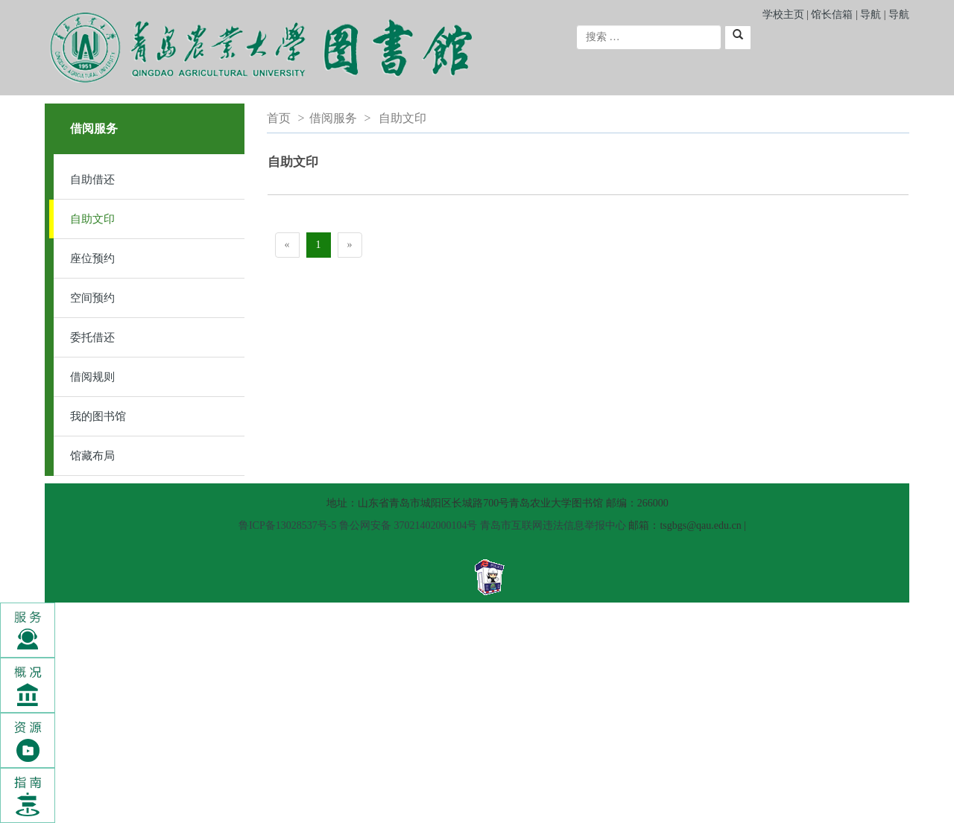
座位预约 (92, 258)
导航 (870, 14)
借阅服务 (333, 118)
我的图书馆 (98, 416)
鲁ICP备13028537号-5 (287, 525)
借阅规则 (92, 377)
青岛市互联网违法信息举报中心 (553, 525)
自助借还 (92, 179)
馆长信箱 (833, 14)
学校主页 (783, 14)
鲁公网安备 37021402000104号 (408, 525)
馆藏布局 (92, 456)
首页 (279, 118)
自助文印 (92, 219)
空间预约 (92, 298)
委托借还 (92, 337)
